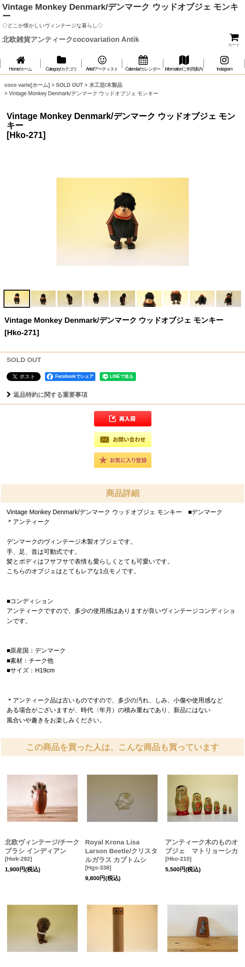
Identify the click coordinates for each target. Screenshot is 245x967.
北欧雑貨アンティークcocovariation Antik (70, 39)
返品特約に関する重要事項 (47, 394)
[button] (17, 299)
